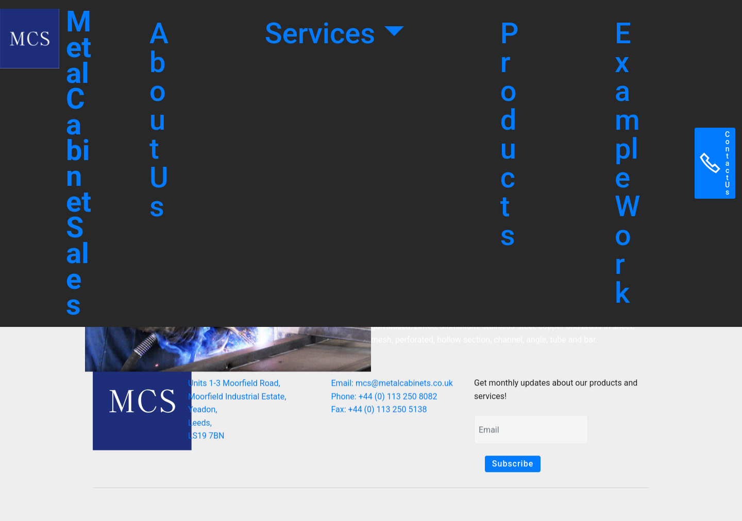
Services (323, 33)
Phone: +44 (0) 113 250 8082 (384, 398)
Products (509, 134)
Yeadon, (202, 412)
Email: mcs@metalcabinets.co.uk (392, 385)
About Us (158, 119)
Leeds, (200, 425)
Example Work (627, 163)
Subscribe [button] (512, 464)
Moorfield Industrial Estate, (237, 399)
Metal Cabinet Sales (78, 163)
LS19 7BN (206, 438)
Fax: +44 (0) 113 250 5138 (379, 411)
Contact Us (715, 163)
